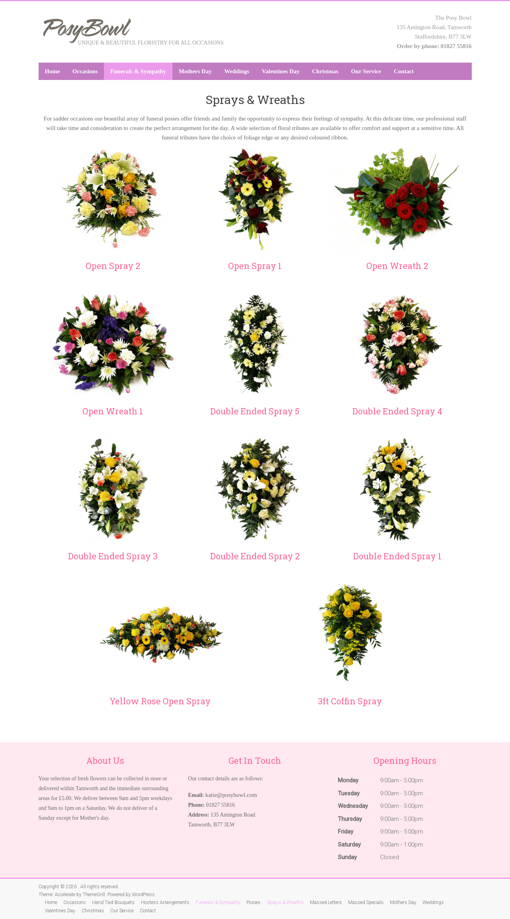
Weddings (236, 71)
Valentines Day (281, 71)
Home (52, 71)
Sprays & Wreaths (285, 902)
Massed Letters (326, 902)
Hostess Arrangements (165, 902)
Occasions (85, 71)
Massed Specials (366, 902)
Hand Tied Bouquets (113, 902)
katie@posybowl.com (231, 795)
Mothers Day (195, 71)
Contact (404, 71)
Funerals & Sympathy (138, 71)
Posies (253, 902)
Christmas (325, 71)
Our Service (366, 71)
